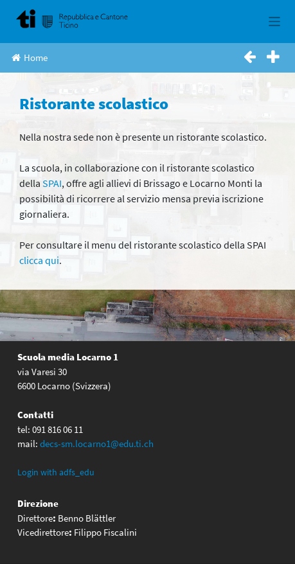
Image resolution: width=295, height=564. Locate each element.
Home (30, 57)
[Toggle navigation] (275, 21)
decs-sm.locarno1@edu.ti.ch (97, 443)
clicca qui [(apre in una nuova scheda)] (39, 260)
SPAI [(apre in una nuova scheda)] (52, 183)
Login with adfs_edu (55, 472)
